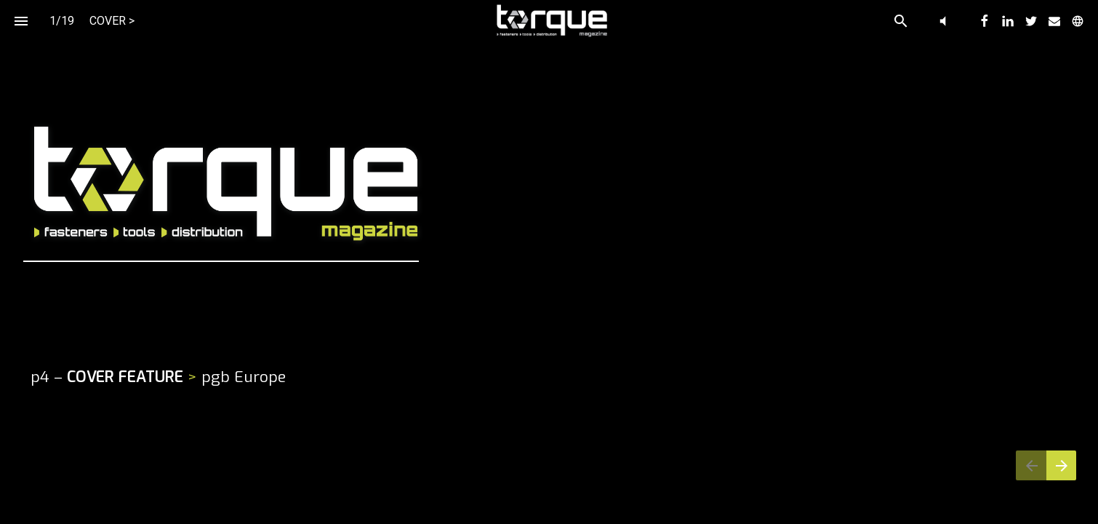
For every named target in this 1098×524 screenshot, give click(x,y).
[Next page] (1061, 465)
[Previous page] (1031, 465)
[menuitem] (984, 21)
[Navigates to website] (975, 262)
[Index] (20, 20)
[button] (942, 20)
